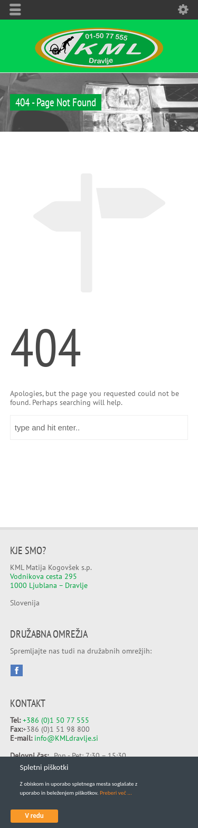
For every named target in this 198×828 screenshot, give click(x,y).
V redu (34, 816)
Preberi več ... (116, 792)
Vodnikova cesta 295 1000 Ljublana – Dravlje (49, 581)
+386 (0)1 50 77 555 (56, 720)
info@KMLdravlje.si (66, 738)
